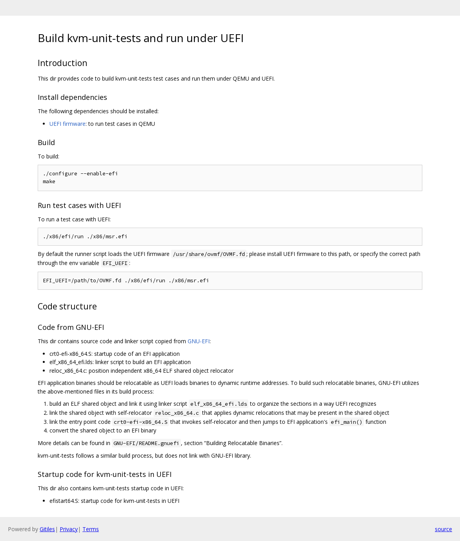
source (443, 529)
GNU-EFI (199, 341)
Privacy (69, 529)
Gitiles (47, 529)
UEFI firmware (67, 123)
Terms (90, 529)
